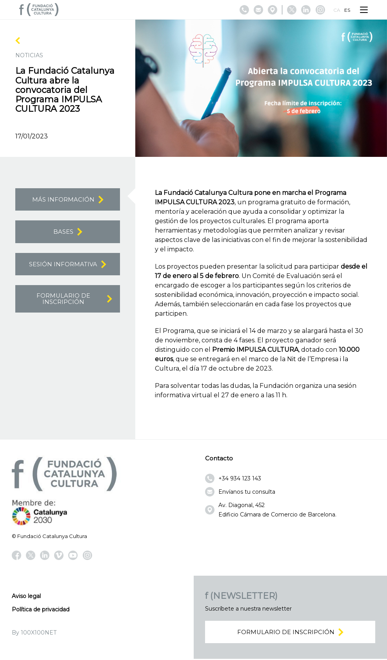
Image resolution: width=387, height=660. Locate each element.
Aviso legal (26, 596)
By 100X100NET (34, 632)
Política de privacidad (40, 609)
